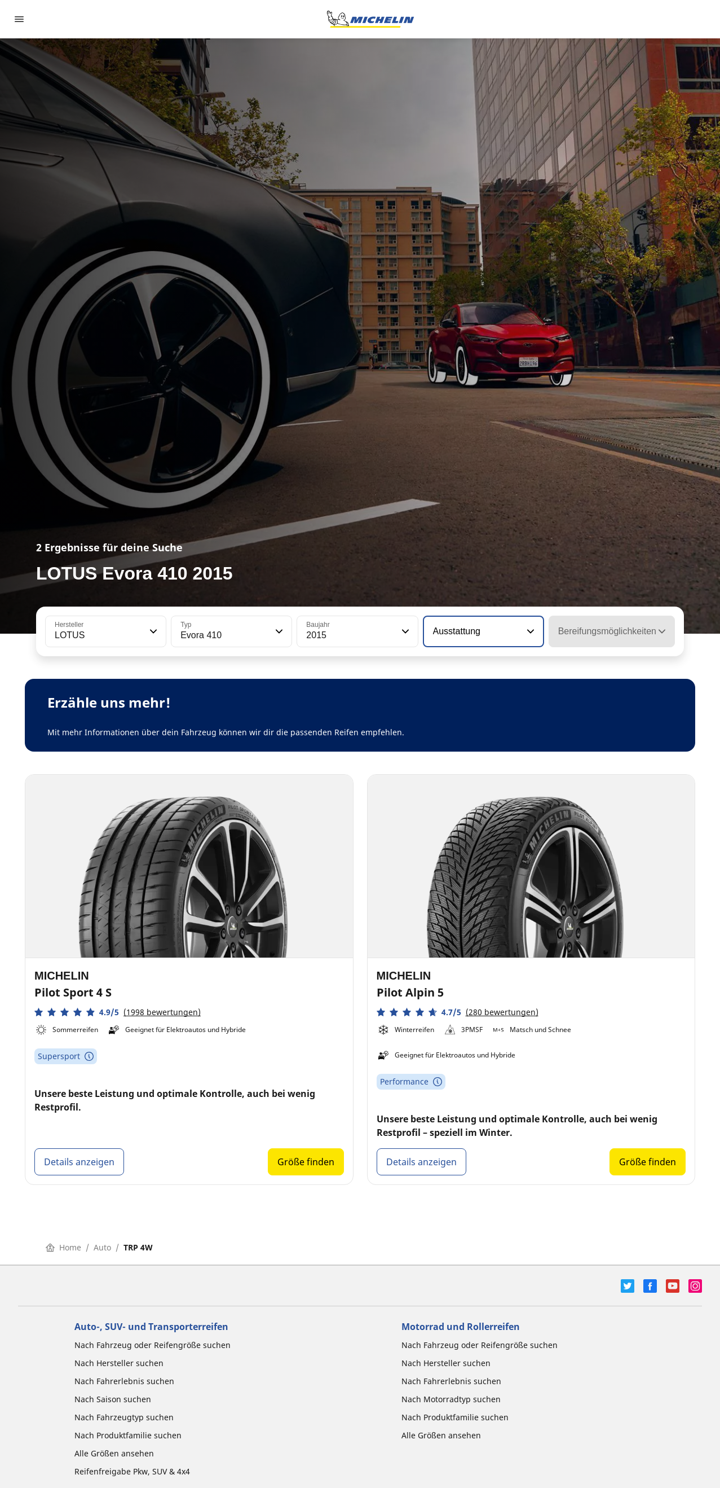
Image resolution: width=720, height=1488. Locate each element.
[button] (152, 631)
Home (63, 1247)
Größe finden (305, 1162)
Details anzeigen (79, 1162)
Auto (102, 1247)
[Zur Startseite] (370, 19)
